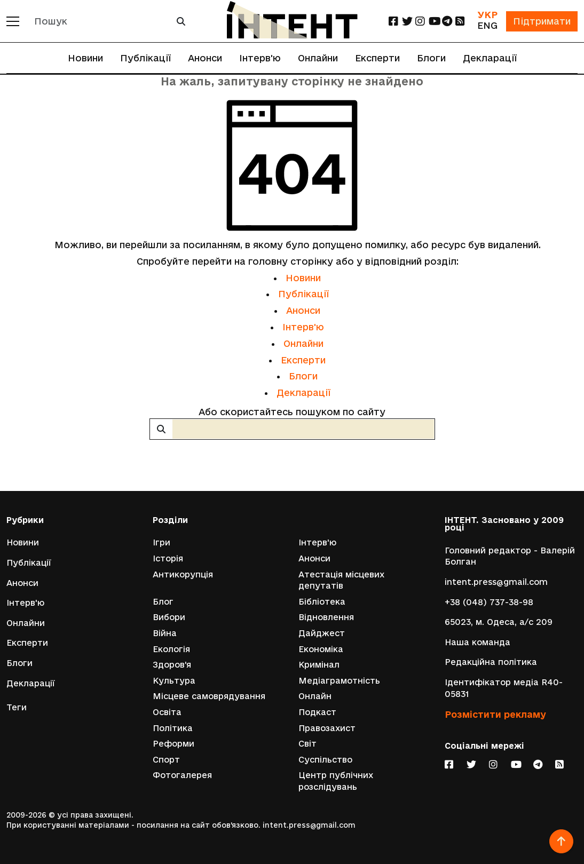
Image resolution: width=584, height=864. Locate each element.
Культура (174, 680)
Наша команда (477, 642)
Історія (168, 558)
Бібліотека (321, 601)
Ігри (161, 542)
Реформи (173, 743)
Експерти (377, 58)
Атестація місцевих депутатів (341, 580)
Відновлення (326, 617)
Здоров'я (172, 664)
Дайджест (321, 633)
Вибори (169, 617)
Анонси (205, 58)
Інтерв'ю (260, 58)
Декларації (490, 58)
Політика (173, 728)
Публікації (145, 58)
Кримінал (319, 664)
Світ (307, 743)
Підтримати (542, 21)
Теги (16, 707)
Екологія (171, 649)
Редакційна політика (491, 662)
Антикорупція (183, 574)
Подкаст (317, 712)
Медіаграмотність (339, 680)
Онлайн (315, 696)
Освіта (167, 712)
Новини (85, 58)
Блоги (431, 58)
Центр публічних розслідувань (335, 781)
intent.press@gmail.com (496, 581)
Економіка (320, 649)
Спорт (166, 759)
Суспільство (325, 759)
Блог (163, 601)
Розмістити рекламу (495, 714)
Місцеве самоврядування (209, 696)
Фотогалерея (182, 775)
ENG (487, 25)
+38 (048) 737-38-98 (489, 602)
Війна (165, 633)
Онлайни (318, 58)
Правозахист (327, 728)
